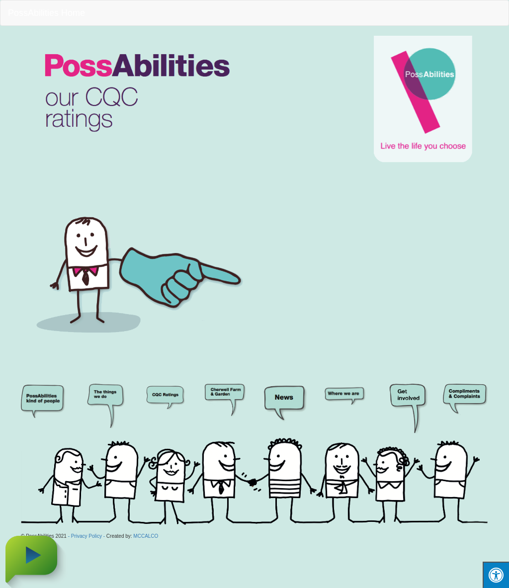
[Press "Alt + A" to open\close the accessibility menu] (496, 575)
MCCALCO (145, 536)
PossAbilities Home (46, 13)
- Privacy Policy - (86, 536)
